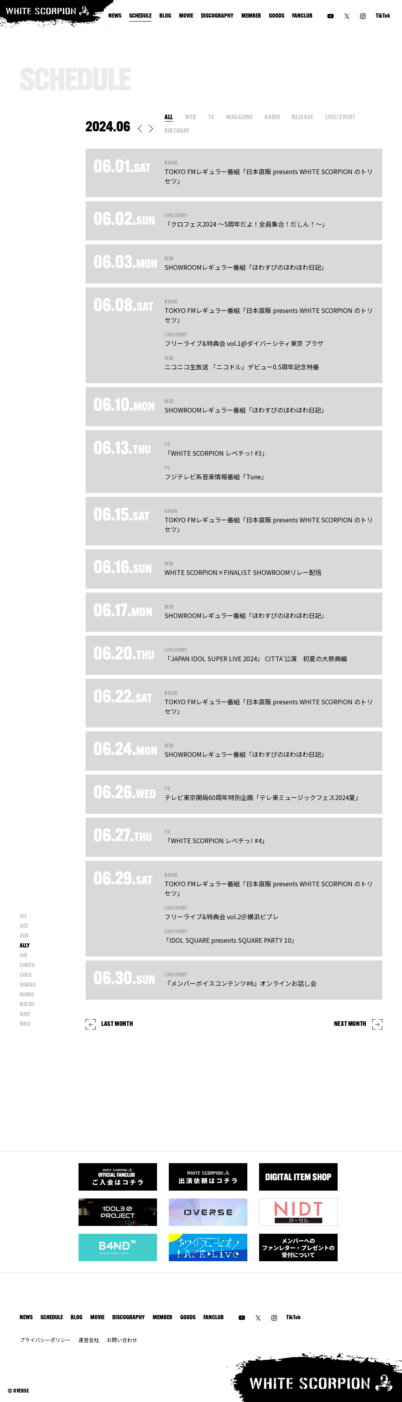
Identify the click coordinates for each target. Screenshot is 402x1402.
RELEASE (302, 118)
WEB (190, 118)
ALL (168, 118)
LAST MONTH (109, 1024)
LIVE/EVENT (340, 118)
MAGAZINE (239, 118)
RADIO (272, 118)
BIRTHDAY (177, 131)
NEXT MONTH (358, 1024)
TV (211, 118)
